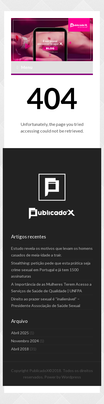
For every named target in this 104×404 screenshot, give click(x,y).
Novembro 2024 (25, 340)
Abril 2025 (20, 332)
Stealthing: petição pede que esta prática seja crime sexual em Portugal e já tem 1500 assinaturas (50, 270)
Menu (24, 67)
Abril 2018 (20, 348)
